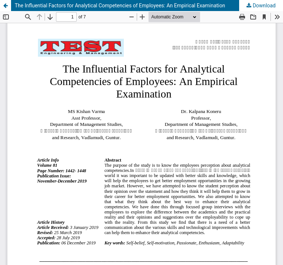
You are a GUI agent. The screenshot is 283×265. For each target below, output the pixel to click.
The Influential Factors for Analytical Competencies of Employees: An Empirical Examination (120, 5)
